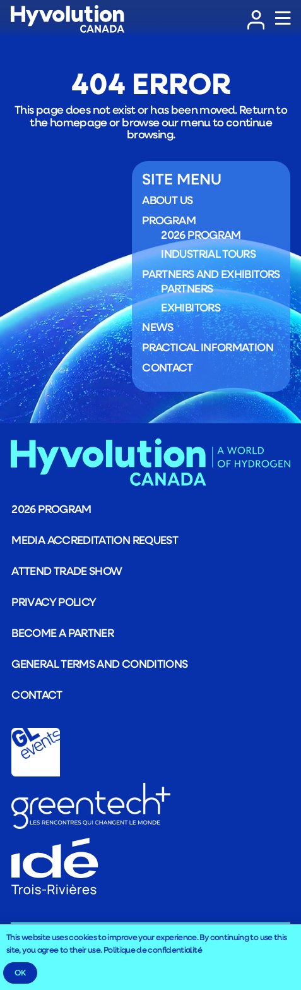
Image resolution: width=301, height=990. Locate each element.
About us (167, 200)
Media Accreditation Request (94, 539)
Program (169, 219)
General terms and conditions (99, 663)
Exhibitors (190, 307)
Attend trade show (66, 570)
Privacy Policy (53, 601)
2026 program (200, 235)
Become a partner (62, 632)
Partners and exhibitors (211, 273)
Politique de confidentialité (152, 949)
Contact (167, 367)
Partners (187, 288)
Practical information (207, 347)
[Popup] (282, 18)
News (157, 327)
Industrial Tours (208, 253)
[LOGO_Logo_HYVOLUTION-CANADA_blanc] (67, 19)
